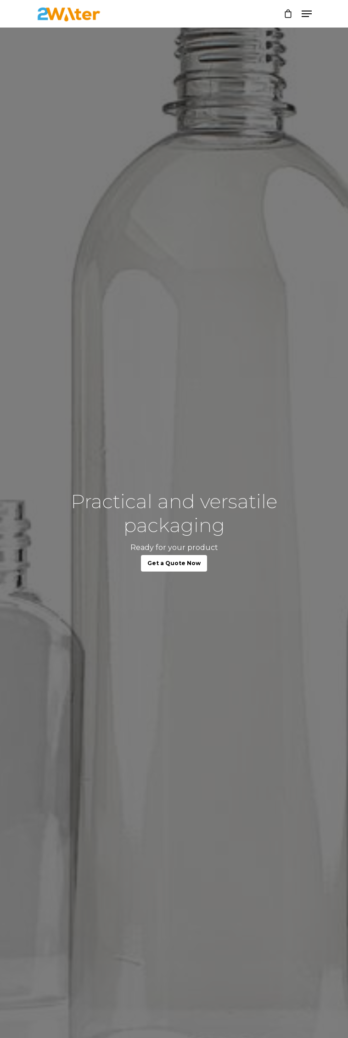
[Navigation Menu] (307, 13)
